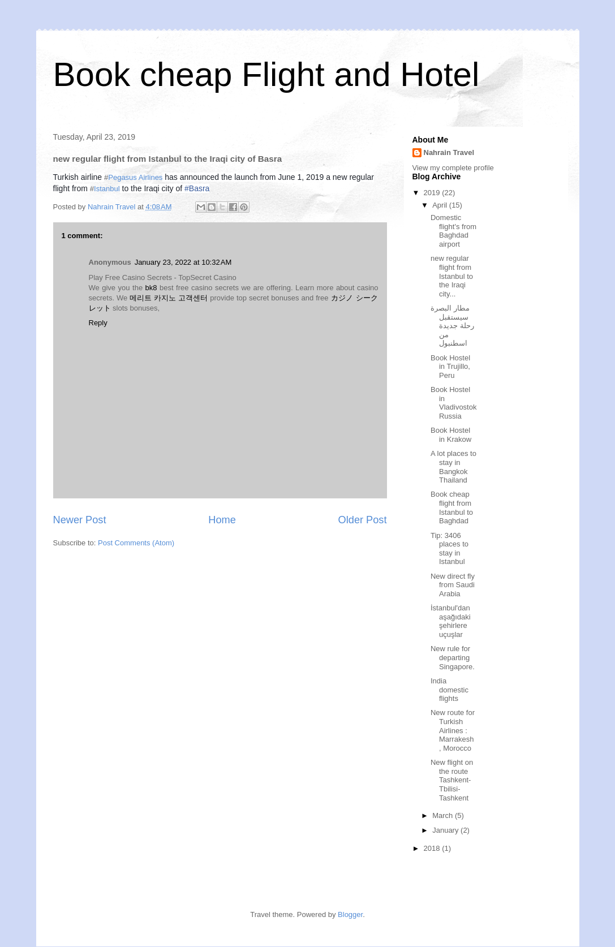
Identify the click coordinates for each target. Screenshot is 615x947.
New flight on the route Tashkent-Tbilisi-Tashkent (452, 780)
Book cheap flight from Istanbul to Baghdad (452, 507)
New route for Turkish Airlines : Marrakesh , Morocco (453, 730)
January (446, 830)
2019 (433, 192)
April (440, 205)
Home (222, 520)
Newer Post (79, 520)
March (443, 815)
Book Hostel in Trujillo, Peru (450, 367)
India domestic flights (449, 690)
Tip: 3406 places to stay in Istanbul (449, 548)
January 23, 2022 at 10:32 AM (183, 262)
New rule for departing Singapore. (453, 657)
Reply (98, 322)
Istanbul (107, 188)
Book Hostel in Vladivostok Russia (453, 402)
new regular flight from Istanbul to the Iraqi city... (452, 276)
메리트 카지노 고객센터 (169, 298)
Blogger (350, 914)
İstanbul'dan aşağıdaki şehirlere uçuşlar (451, 621)
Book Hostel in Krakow (451, 435)
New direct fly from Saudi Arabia (453, 585)
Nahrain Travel (449, 152)
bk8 (151, 287)
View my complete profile (453, 167)
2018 (433, 848)
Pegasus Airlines (135, 177)
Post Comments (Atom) (136, 543)
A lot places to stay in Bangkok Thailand (453, 466)
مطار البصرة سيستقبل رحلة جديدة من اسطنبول (452, 325)
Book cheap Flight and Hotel (266, 74)
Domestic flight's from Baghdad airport (453, 230)
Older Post (362, 520)
